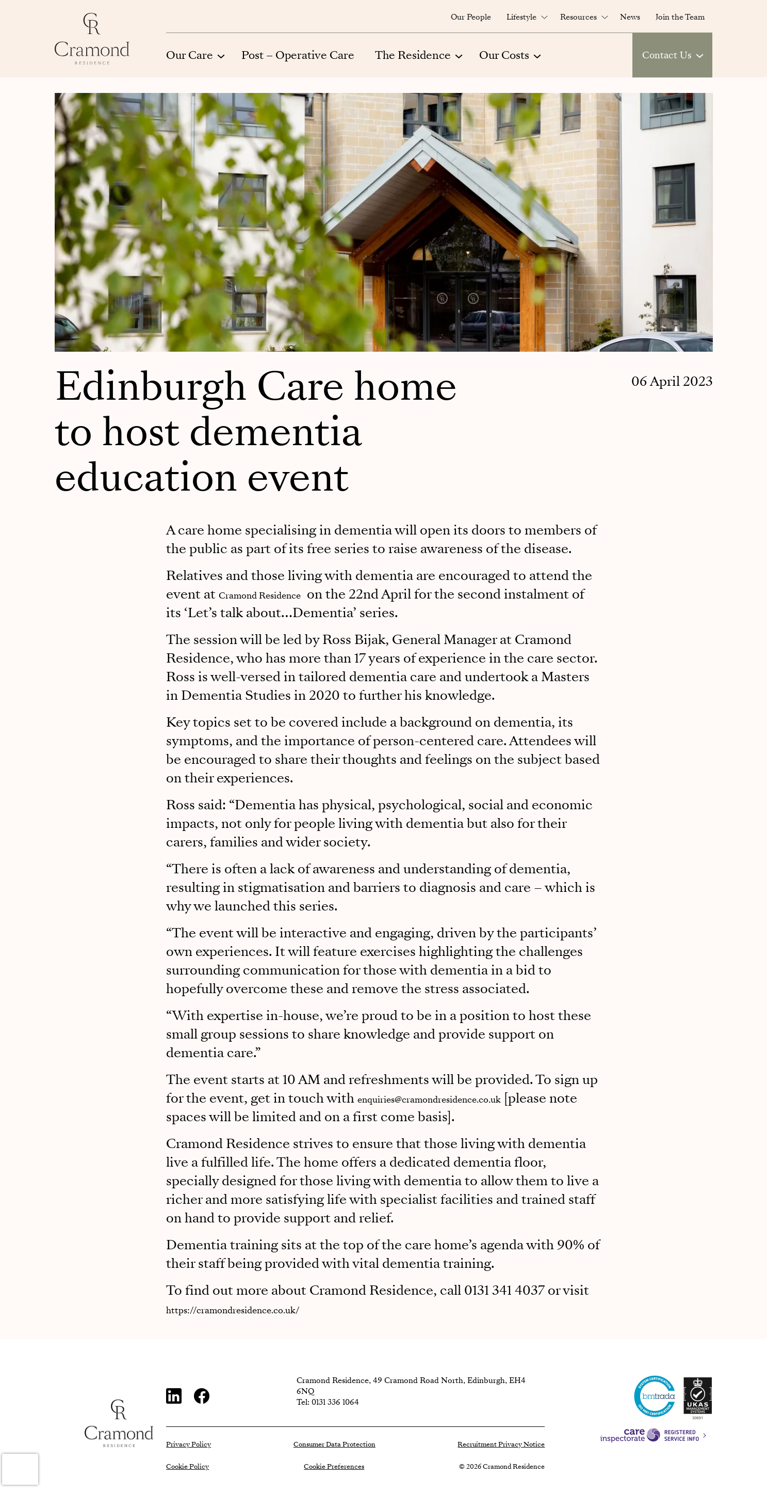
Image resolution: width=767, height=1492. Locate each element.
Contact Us (667, 55)
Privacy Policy (188, 1444)
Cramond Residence (280, 594)
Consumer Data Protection (334, 1444)
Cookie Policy (187, 1466)
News (630, 17)
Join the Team (680, 17)
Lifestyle (521, 17)
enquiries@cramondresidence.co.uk (466, 1098)
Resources (578, 17)
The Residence (413, 55)
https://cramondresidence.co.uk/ (266, 1309)
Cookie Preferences (334, 1466)
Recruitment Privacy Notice (501, 1444)
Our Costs (504, 55)
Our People (471, 17)
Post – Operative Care (297, 55)
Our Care (189, 55)
